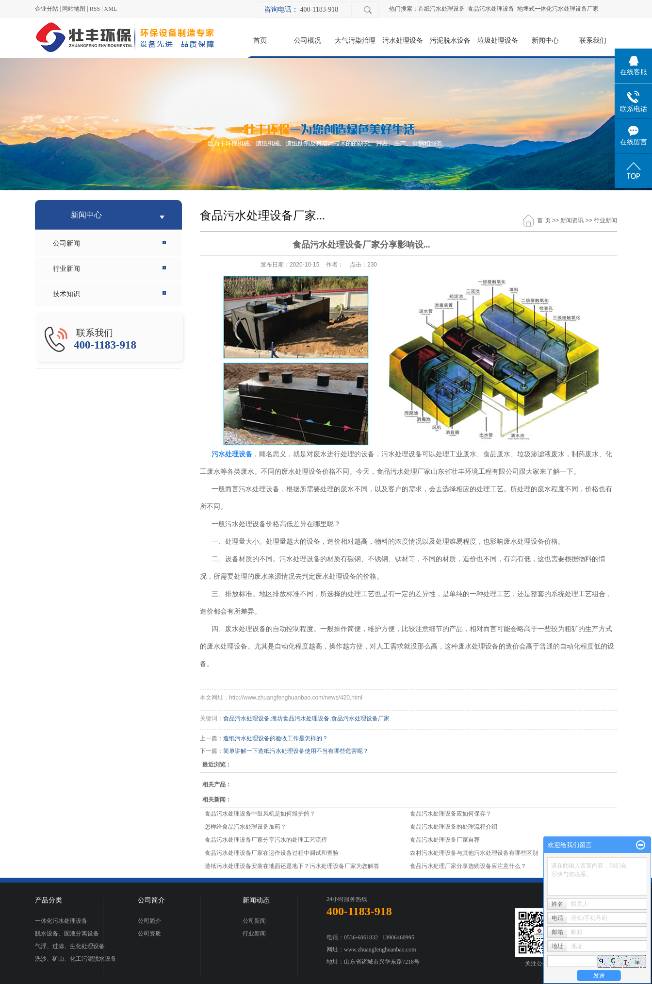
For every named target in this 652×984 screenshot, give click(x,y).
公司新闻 (66, 243)
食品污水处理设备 (491, 8)
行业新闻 (66, 268)
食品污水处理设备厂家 (360, 718)
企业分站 (46, 8)
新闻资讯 (572, 220)
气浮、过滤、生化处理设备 (70, 946)
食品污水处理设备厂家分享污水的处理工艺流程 (266, 839)
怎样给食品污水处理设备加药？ (245, 826)
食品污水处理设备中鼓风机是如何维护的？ (260, 813)
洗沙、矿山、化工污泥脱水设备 (75, 958)
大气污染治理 (355, 40)
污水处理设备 (402, 40)
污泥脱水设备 (450, 40)
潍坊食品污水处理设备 (300, 718)
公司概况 (307, 40)
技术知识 (66, 294)
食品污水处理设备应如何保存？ (450, 813)
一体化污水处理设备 (61, 920)
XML (110, 8)
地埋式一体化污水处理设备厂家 (558, 8)
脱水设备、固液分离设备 (67, 933)
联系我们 (592, 40)
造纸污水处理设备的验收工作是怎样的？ (275, 738)
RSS (95, 8)
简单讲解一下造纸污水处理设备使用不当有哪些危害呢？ (296, 751)
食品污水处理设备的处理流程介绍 (453, 826)
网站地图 (73, 8)
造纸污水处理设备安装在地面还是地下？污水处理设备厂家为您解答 (292, 866)
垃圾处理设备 (497, 40)
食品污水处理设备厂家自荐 (445, 839)
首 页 (543, 220)
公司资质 (149, 933)
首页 (260, 40)
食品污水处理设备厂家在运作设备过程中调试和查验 (272, 853)
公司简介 (149, 920)
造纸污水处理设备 (441, 8)
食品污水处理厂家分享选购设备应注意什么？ (468, 866)
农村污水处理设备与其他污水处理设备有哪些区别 (474, 853)
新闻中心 (545, 40)
